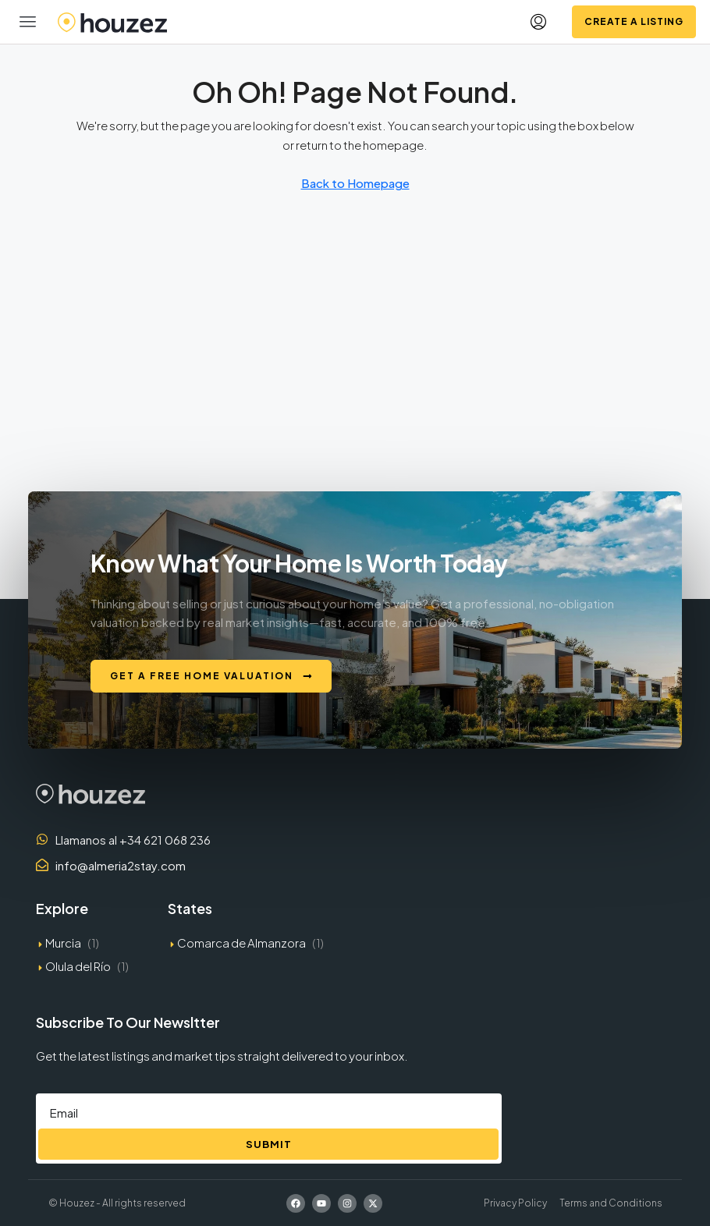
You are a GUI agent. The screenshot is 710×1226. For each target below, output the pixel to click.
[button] (28, 22)
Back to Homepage (355, 182)
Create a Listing (633, 21)
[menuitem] (538, 21)
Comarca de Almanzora (241, 942)
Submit (269, 1144)
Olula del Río (78, 965)
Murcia (63, 942)
